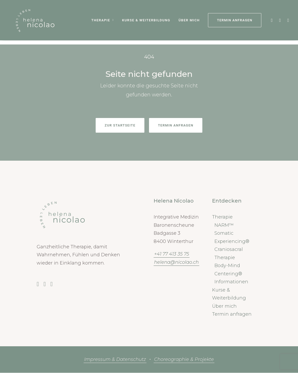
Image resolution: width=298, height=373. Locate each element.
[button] (271, 22)
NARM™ (224, 225)
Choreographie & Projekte (184, 359)
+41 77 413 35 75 (171, 254)
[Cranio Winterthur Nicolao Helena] (33, 22)
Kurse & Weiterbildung (146, 22)
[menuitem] (102, 22)
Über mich (189, 22)
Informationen (231, 282)
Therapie (102, 22)
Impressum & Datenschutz (115, 359)
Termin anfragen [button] (175, 126)
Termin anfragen (232, 314)
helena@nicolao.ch (176, 262)
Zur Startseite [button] (120, 126)
